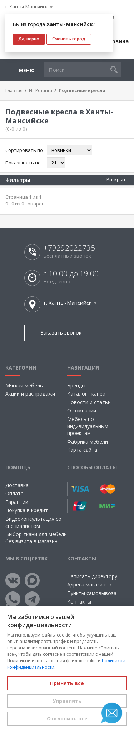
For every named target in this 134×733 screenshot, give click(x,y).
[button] (113, 69)
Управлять (67, 701)
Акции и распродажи (30, 393)
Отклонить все (67, 718)
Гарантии (16, 502)
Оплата (14, 493)
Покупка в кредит (26, 510)
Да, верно (28, 39)
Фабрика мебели (87, 441)
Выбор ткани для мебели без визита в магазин (36, 538)
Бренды (76, 385)
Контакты (79, 601)
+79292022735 (69, 248)
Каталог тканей (86, 393)
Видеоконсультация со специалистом (33, 522)
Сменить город (68, 39)
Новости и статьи (89, 402)
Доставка (17, 485)
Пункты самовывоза (91, 593)
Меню (27, 70)
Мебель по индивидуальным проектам (87, 426)
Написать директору (92, 576)
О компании (81, 410)
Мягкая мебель (24, 385)
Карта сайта (82, 449)
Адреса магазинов (89, 584)
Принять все (67, 683)
